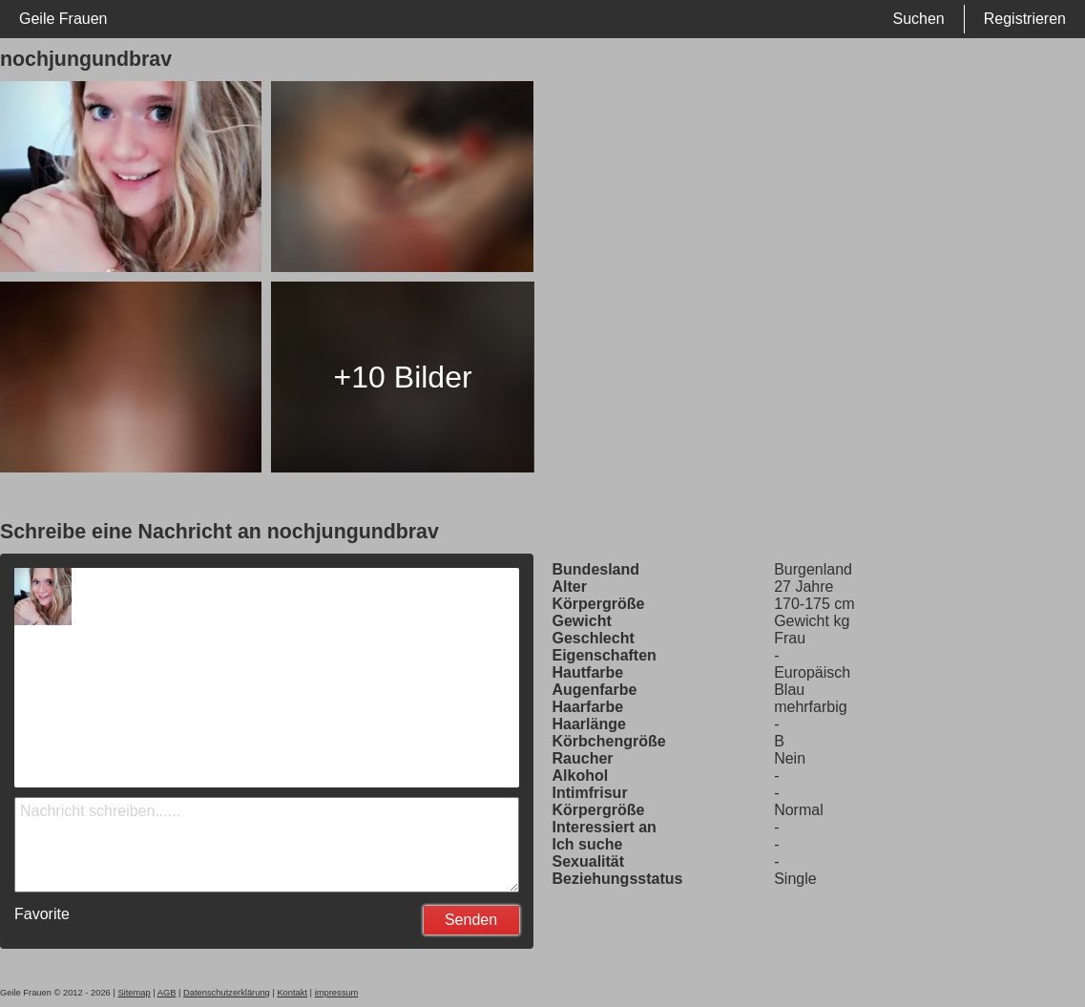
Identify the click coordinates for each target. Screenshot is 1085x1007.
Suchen (918, 18)
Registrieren (1025, 18)
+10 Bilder (403, 377)
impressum (337, 992)
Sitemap (133, 992)
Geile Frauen (63, 18)
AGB (167, 992)
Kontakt (292, 992)
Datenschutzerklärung (226, 992)
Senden (471, 920)
